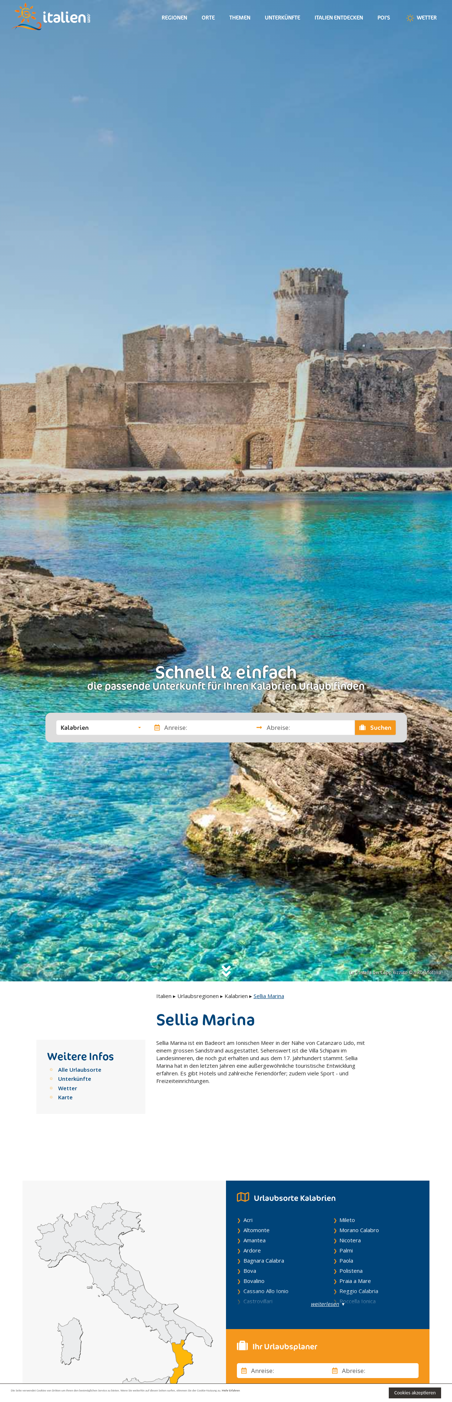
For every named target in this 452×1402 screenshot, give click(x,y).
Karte (65, 1097)
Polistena (351, 1236)
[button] (100, 727)
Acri (248, 1185)
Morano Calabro (359, 1195)
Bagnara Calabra (263, 1226)
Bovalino (254, 1246)
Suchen (375, 727)
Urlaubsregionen (198, 996)
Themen (239, 17)
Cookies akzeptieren (415, 1393)
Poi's (384, 17)
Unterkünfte (282, 17)
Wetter (421, 18)
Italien (163, 996)
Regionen (174, 17)
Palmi (346, 1215)
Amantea (254, 1205)
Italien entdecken (339, 17)
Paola (346, 1226)
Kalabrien (236, 996)
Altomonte (256, 1195)
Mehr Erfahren (352, 1392)
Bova (249, 1236)
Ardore (252, 1215)
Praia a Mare (355, 1246)
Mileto (347, 1185)
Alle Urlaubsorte (79, 1069)
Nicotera (350, 1205)
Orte (208, 17)
